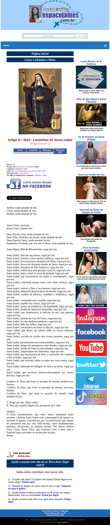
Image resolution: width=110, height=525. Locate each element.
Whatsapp (47, 150)
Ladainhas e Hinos (40, 175)
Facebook (33, 150)
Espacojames (62, 522)
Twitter (20, 150)
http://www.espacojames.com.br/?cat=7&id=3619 (28, 171)
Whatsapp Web (60, 151)
